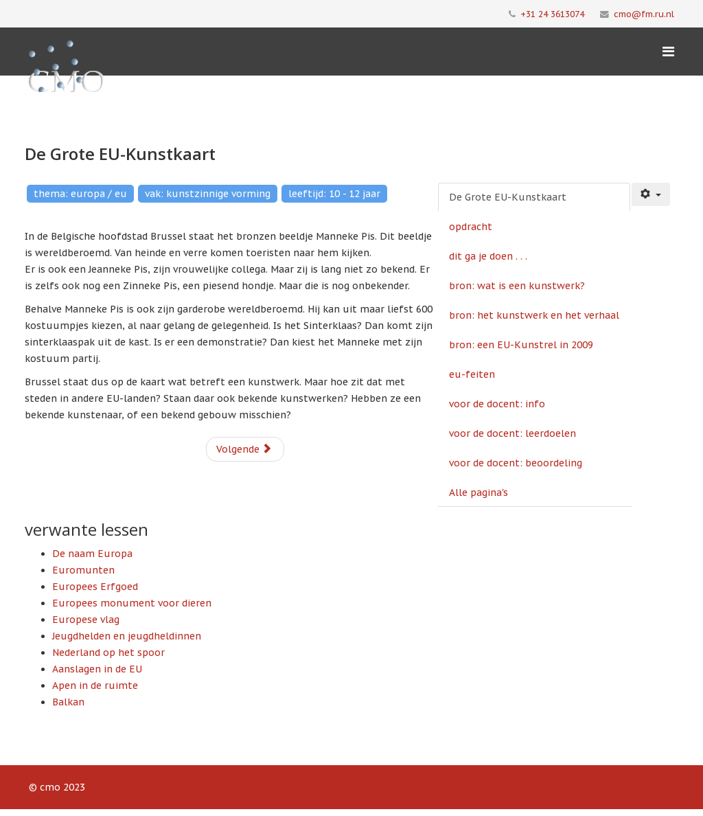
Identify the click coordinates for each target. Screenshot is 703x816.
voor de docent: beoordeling (515, 463)
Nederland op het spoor (108, 652)
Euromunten (83, 570)
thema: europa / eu (80, 194)
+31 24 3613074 (552, 13)
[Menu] (668, 51)
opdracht (470, 226)
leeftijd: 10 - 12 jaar (334, 194)
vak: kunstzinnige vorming (207, 194)
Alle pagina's (478, 492)
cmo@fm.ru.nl (644, 13)
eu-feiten (472, 374)
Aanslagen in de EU (97, 669)
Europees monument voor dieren (131, 603)
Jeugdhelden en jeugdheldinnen (126, 636)
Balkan (68, 702)
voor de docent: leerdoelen (512, 433)
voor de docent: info (497, 404)
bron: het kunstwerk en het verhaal (534, 315)
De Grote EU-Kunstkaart (507, 197)
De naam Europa (92, 553)
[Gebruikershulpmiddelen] (651, 194)
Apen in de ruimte (95, 685)
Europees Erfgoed (95, 586)
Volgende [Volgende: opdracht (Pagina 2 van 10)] (244, 449)
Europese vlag (85, 619)
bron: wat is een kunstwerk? (517, 286)
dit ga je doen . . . (488, 256)
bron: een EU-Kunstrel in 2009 (521, 345)
